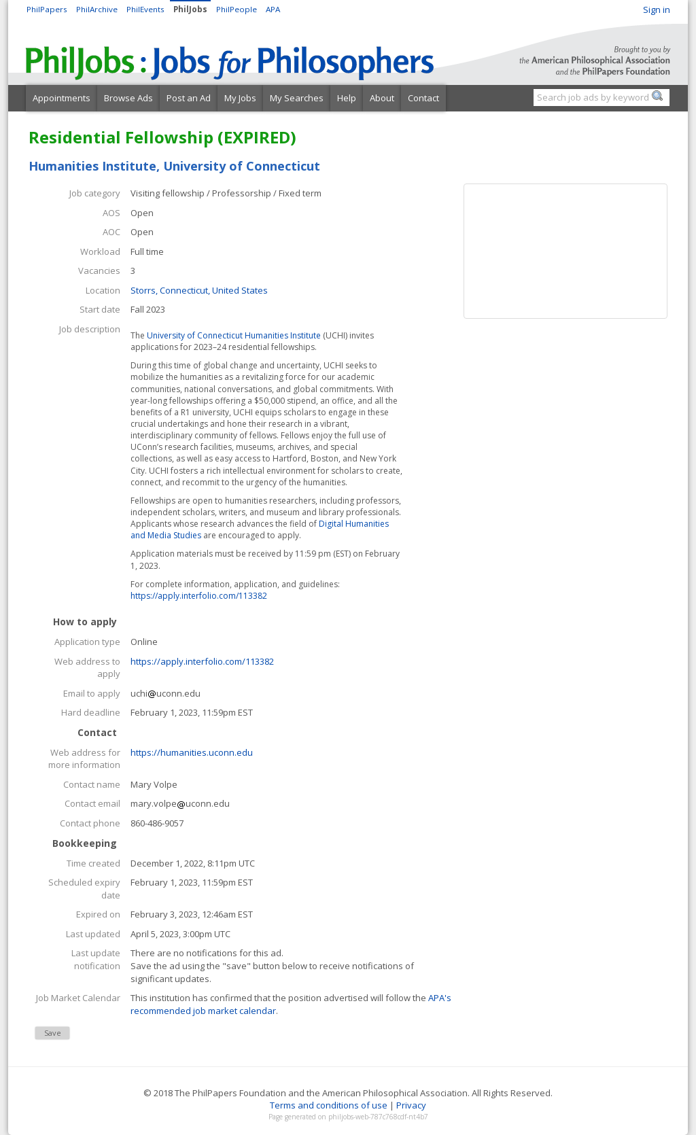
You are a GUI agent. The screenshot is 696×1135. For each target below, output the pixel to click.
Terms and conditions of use (328, 1105)
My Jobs (240, 98)
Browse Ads (128, 98)
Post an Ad (189, 98)
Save (52, 1033)
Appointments (61, 98)
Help (346, 98)
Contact (423, 98)
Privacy (411, 1105)
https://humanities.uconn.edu (191, 752)
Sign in (656, 9)
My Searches (297, 98)
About (382, 98)
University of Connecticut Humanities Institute (234, 335)
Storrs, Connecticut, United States (199, 290)
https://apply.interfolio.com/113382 (198, 595)
